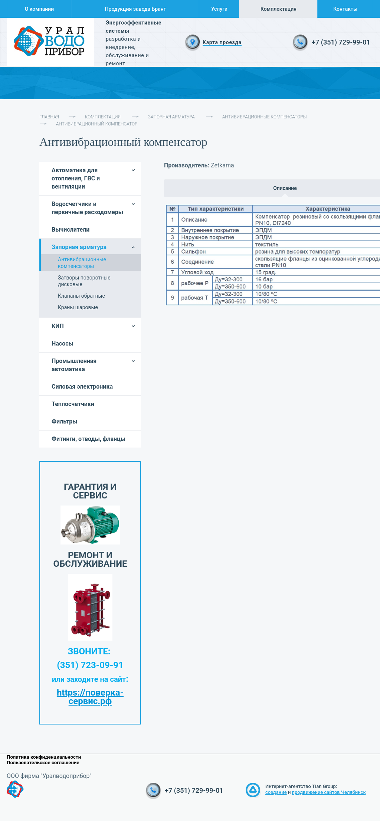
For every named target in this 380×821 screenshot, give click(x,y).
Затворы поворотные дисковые (84, 281)
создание (276, 792)
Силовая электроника (82, 386)
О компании (39, 9)
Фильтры (65, 421)
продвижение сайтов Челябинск (329, 792)
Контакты (345, 9)
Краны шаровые (78, 307)
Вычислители (70, 229)
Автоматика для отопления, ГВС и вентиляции (76, 178)
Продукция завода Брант (135, 9)
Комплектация (279, 9)
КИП (58, 326)
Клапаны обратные (81, 296)
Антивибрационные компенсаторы (264, 117)
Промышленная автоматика (74, 365)
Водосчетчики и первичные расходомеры (87, 208)
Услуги (219, 9)
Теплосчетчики (73, 404)
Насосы (62, 343)
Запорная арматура (171, 117)
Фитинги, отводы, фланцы (88, 438)
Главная (49, 117)
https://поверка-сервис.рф (90, 696)
